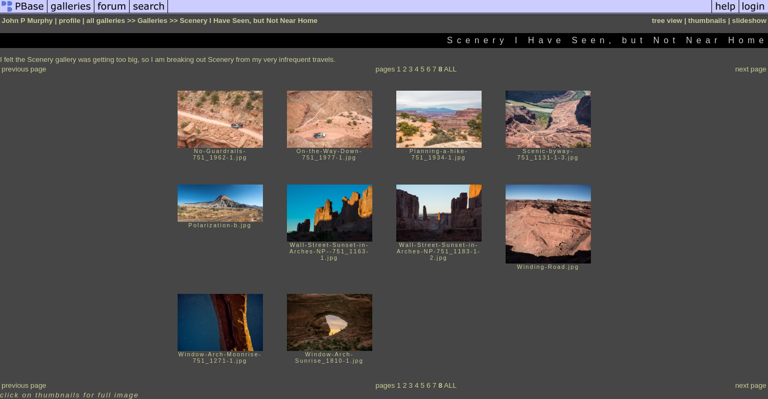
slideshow (749, 21)
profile (70, 21)
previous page (24, 69)
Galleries (152, 21)
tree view (667, 21)
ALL (450, 69)
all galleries (105, 21)
